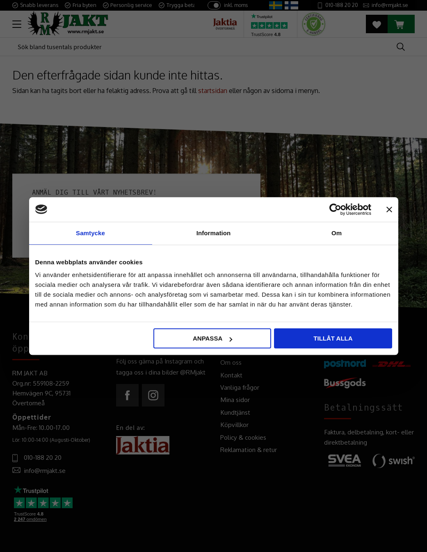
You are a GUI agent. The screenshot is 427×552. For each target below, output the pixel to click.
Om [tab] (336, 232)
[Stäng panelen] (389, 209)
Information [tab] (213, 232)
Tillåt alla (332, 338)
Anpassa (212, 338)
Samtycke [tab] (90, 232)
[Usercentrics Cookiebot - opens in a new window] (335, 209)
